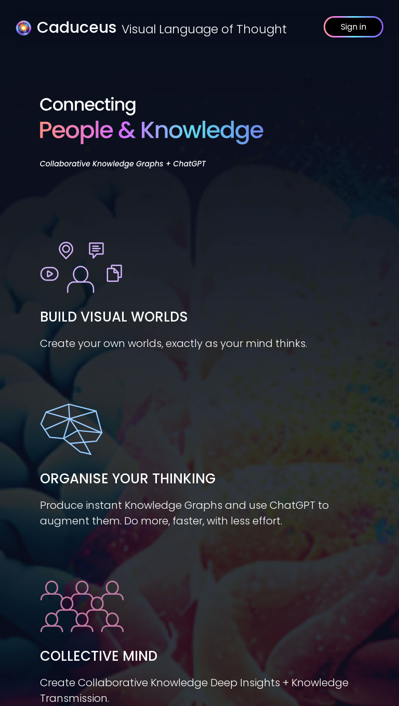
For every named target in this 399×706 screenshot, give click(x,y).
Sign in (353, 27)
